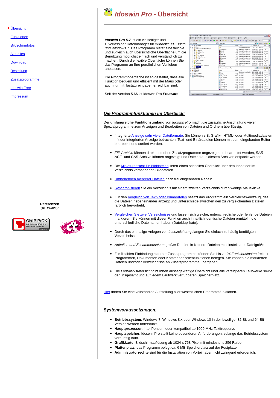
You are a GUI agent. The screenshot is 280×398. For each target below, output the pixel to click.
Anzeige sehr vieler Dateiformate (157, 135)
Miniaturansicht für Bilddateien (144, 166)
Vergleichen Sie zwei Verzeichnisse (142, 214)
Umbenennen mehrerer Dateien (140, 179)
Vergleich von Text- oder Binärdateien (157, 197)
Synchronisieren (127, 188)
